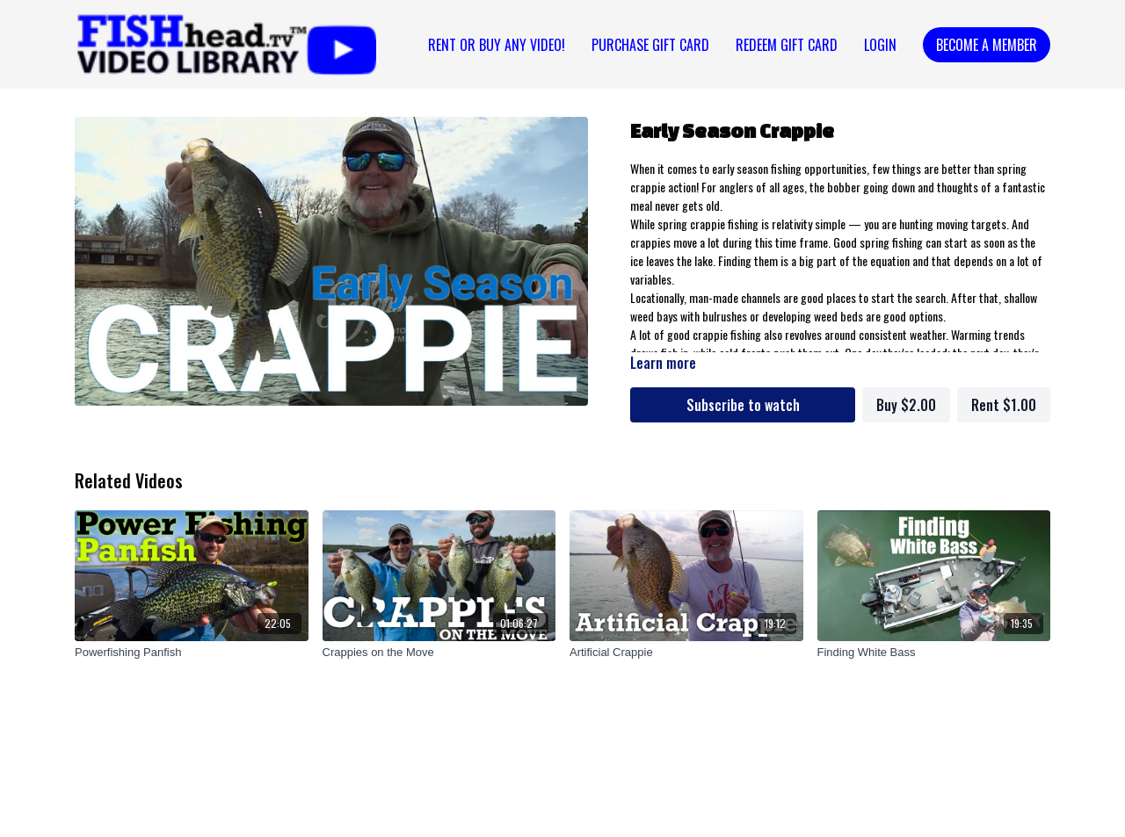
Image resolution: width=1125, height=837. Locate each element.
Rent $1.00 (1003, 404)
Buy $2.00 (906, 404)
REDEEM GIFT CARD (787, 44)
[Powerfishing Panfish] (191, 652)
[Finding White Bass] (934, 652)
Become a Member (986, 44)
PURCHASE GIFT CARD (650, 44)
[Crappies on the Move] (439, 652)
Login (880, 44)
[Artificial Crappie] (686, 652)
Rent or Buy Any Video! (496, 44)
